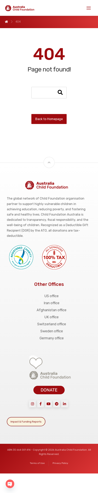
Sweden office (49, 331)
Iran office (49, 303)
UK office (49, 317)
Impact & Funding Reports (26, 421)
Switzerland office (49, 324)
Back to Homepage (49, 119)
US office (49, 296)
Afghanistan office (49, 310)
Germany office (49, 338)
